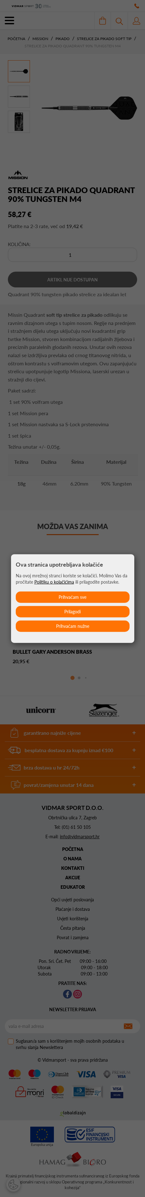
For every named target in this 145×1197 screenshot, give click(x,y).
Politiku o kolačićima (54, 581)
